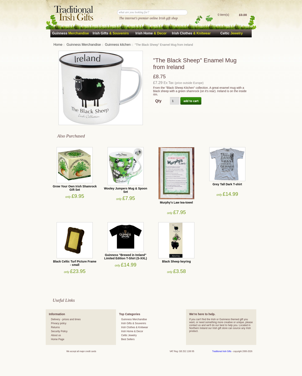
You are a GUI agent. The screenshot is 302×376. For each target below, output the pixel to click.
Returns (55, 327)
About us (56, 335)
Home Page (57, 339)
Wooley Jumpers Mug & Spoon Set (125, 190)
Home (57, 44)
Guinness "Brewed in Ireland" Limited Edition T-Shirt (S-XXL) (125, 256)
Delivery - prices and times (66, 319)
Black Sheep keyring (176, 261)
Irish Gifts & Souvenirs (133, 323)
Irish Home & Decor (132, 331)
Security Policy (59, 331)
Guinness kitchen (118, 44)
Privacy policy (58, 323)
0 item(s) (223, 14)
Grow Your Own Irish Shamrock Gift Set (75, 188)
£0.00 (243, 15)
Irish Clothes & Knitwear (134, 327)
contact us (195, 325)
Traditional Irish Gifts (221, 351)
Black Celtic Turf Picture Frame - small (74, 263)
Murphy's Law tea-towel (176, 202)
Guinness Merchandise (83, 44)
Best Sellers (128, 339)
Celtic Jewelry (129, 335)
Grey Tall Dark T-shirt (227, 184)
